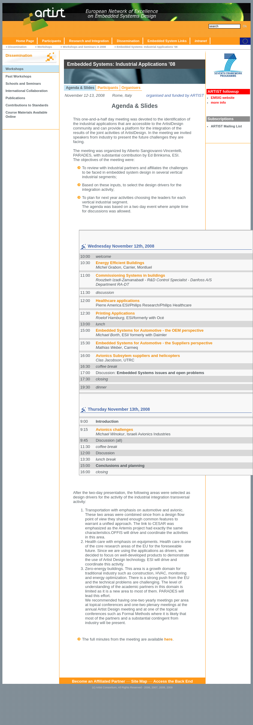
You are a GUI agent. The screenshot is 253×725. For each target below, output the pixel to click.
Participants (51, 41)
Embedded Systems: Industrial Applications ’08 (147, 46)
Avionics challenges (114, 429)
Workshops (44, 46)
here (168, 639)
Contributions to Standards (26, 105)
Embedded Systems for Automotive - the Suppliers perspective (154, 343)
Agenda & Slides (80, 88)
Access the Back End (173, 681)
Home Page (25, 41)
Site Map (139, 681)
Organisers (131, 88)
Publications (15, 98)
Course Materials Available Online (26, 114)
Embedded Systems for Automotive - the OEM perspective (149, 330)
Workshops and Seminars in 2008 (84, 46)
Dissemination (128, 41)
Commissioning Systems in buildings (130, 275)
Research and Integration (89, 41)
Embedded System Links (167, 41)
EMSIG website (223, 97)
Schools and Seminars (23, 83)
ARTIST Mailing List (226, 126)
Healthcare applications (118, 300)
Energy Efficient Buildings (120, 262)
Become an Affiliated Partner (98, 681)
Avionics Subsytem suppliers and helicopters (138, 355)
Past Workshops (18, 76)
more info (218, 102)
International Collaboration (26, 91)
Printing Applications (115, 313)
